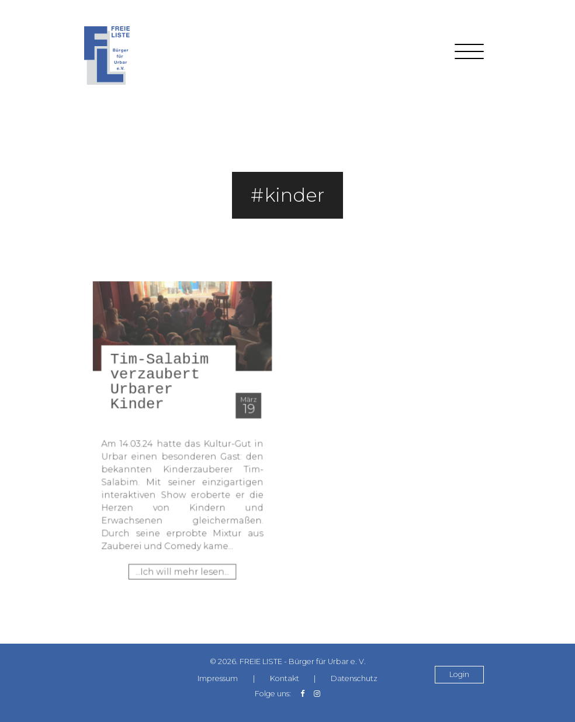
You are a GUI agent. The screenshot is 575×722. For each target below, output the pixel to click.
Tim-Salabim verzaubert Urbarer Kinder (166, 388)
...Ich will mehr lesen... (182, 558)
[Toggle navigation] (469, 55)
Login (459, 675)
